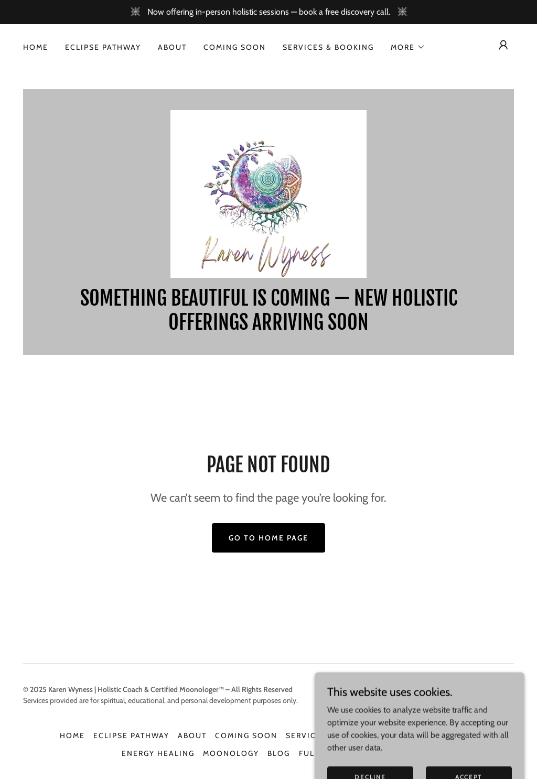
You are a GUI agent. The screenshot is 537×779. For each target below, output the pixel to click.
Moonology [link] (231, 753)
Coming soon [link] (234, 47)
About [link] (172, 47)
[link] (268, 193)
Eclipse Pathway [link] (103, 47)
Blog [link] (278, 753)
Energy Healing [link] (158, 753)
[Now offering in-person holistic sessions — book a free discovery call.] (268, 12)
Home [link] (35, 47)
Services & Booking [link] (328, 47)
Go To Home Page (268, 538)
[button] (408, 47)
